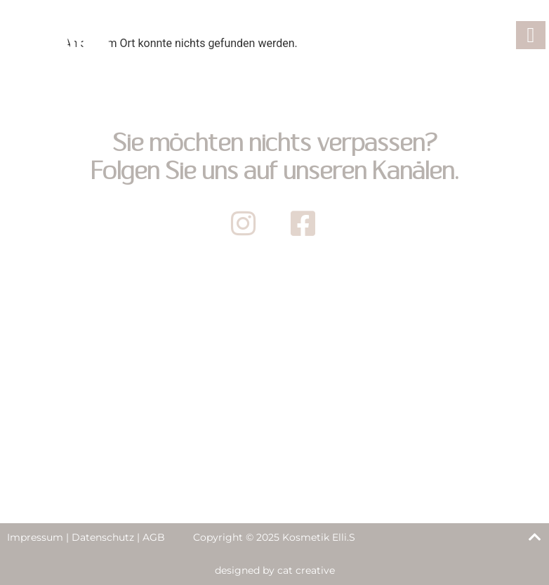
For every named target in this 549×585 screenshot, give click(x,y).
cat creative (306, 570)
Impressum (35, 537)
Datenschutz (103, 537)
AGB (154, 537)
